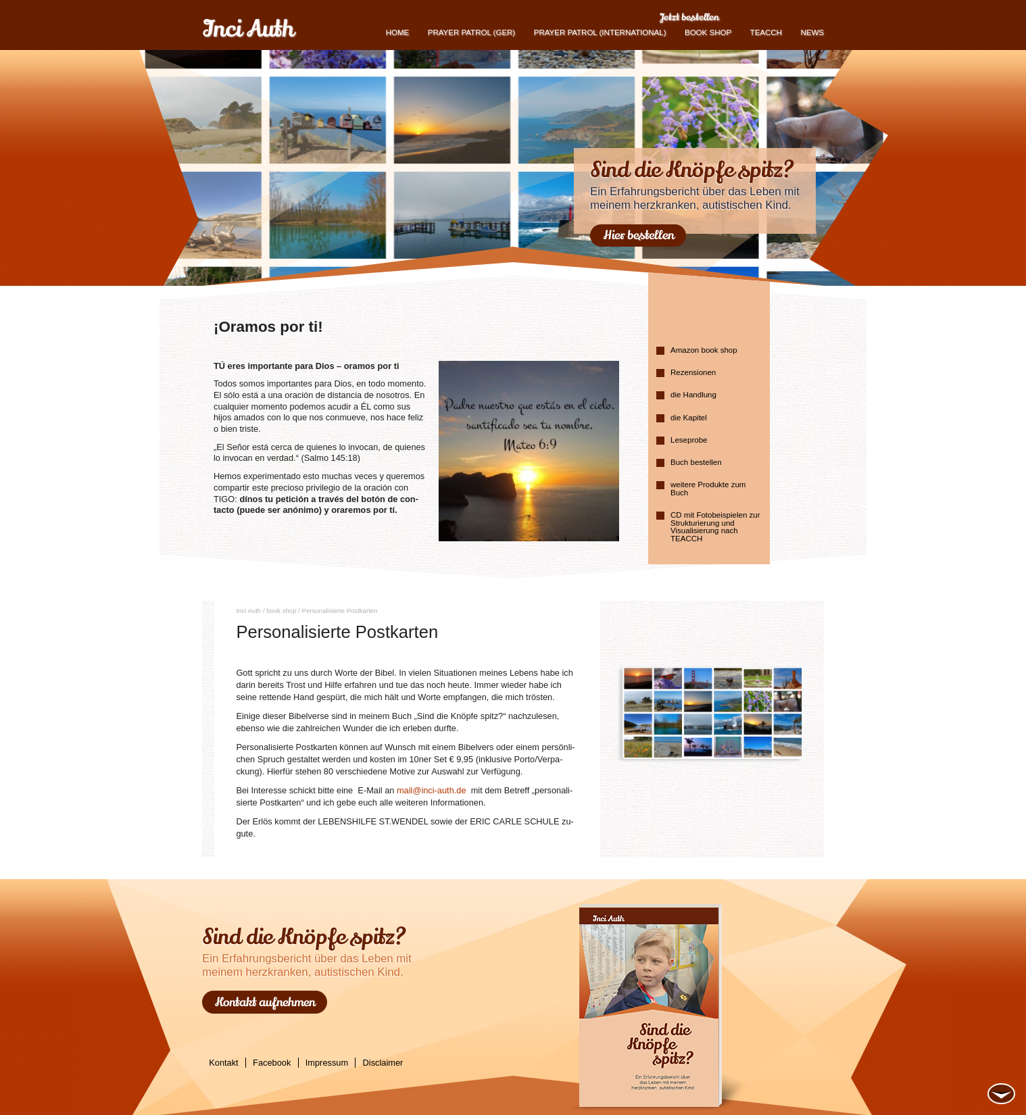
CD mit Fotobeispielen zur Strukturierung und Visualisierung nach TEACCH (715, 527)
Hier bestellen (638, 235)
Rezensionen (693, 372)
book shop (708, 32)
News (812, 32)
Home (398, 32)
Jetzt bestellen (689, 17)
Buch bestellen (696, 462)
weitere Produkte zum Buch (708, 488)
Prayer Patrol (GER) (471, 32)
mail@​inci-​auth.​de (431, 790)
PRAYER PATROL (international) (600, 32)
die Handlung (693, 395)
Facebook (272, 1063)
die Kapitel (688, 418)
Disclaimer (383, 1063)
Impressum (327, 1063)
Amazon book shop (703, 350)
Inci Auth (247, 29)
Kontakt (223, 1063)
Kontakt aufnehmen (265, 1002)
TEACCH (766, 32)
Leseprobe (688, 440)
